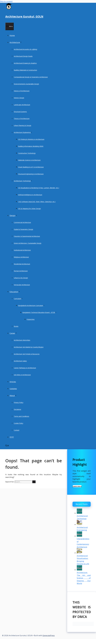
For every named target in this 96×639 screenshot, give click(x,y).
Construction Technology (27, 153)
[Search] (34, 481)
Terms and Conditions (21, 416)
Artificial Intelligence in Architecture (30, 195)
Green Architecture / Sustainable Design (27, 243)
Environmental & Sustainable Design (26, 84)
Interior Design (19, 98)
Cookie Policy (18, 423)
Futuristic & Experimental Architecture (27, 236)
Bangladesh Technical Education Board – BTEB (39, 312)
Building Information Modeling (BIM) (30, 146)
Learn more (77, 486)
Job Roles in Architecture (22, 375)
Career (13, 333)
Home (12, 35)
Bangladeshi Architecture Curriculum (31, 305)
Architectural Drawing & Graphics (25, 63)
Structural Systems (20, 112)
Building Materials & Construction (25, 70)
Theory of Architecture (21, 119)
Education (15, 291)
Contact (16, 430)
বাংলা (12, 437)
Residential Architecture (22, 264)
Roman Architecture (21, 271)
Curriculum (18, 299)
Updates (13, 388)
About (13, 395)
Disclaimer (17, 409)
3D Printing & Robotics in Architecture (31, 139)
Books (16, 326)
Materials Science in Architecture (29, 160)
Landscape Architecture (22, 105)
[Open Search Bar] (7, 446)
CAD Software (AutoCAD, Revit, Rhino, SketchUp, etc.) (37, 202)
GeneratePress (49, 635)
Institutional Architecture (22, 250)
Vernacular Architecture (22, 285)
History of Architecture (21, 91)
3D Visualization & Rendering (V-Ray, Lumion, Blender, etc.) (38, 188)
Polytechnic (31, 319)
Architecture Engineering (23, 132)
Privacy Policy (18, 402)
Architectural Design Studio (23, 56)
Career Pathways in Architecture (25, 368)
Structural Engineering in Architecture (31, 174)
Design (13, 215)
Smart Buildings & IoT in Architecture (31, 167)
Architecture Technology (23, 181)
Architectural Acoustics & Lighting (25, 49)
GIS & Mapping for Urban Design (29, 209)
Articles (13, 381)
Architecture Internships (22, 340)
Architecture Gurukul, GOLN (24, 16)
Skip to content (6, 1)
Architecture (16, 42)
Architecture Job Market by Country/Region (28, 347)
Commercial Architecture (22, 222)
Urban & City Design (21, 278)
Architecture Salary (20, 361)
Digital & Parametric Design (23, 229)
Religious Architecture (21, 257)
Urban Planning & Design (22, 125)
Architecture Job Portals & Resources (27, 354)
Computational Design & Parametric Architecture (31, 77)
